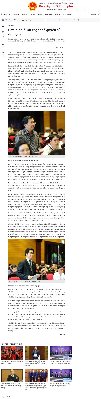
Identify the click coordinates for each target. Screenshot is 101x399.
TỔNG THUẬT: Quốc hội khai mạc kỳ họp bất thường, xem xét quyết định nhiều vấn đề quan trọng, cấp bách (36, 387)
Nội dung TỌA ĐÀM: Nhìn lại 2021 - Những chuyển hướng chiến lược (61, 362)
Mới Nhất (93, 14)
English (60, 9)
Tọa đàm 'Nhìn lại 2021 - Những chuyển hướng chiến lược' (60, 384)
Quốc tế (57, 14)
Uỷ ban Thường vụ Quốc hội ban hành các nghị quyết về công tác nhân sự (35, 363)
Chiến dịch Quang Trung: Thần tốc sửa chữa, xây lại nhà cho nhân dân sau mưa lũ (21, 18)
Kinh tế (24, 14)
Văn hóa (32, 14)
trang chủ (5, 14)
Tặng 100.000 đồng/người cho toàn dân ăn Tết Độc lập (12, 362)
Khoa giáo (48, 14)
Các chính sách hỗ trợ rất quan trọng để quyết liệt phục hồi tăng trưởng (11, 386)
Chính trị (16, 14)
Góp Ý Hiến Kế (67, 14)
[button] (40, 20)
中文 (65, 9)
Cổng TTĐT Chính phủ (53, 20)
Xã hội (40, 14)
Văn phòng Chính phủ (69, 20)
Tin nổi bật (11, 25)
